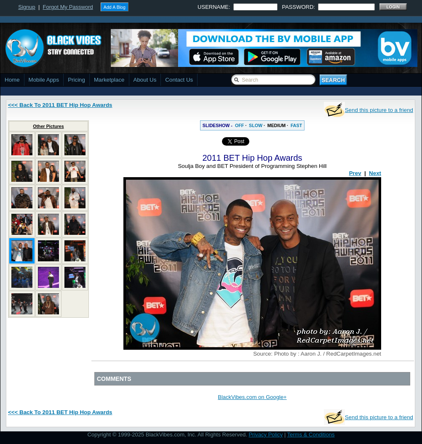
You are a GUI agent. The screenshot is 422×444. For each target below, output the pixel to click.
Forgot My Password (68, 7)
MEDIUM (276, 125)
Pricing (76, 80)
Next (375, 173)
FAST (296, 125)
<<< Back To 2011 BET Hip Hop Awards (60, 105)
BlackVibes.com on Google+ (252, 397)
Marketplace (109, 80)
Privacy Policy (265, 434)
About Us (145, 80)
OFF (239, 125)
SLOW (255, 125)
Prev (355, 173)
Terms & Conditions (311, 434)
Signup (26, 7)
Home (12, 80)
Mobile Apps (44, 80)
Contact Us (179, 80)
